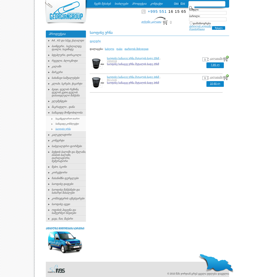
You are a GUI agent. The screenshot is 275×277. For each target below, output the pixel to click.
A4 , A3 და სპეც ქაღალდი (68, 40)
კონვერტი (58, 140)
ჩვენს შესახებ (102, 3)
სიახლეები (121, 3)
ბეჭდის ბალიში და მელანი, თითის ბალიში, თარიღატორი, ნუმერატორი (69, 156)
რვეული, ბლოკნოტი (65, 60)
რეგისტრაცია (197, 29)
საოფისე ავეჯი (61, 204)
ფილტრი (95, 41)
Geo (176, 3)
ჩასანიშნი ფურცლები (65, 178)
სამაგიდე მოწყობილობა (67, 112)
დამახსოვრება (202, 23)
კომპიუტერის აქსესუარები (68, 198)
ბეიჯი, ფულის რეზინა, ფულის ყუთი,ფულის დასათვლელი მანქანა (66, 92)
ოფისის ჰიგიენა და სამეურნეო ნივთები (64, 211)
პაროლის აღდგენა (200, 26)
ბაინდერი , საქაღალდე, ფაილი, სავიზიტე (67, 48)
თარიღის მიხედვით (136, 49)
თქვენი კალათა (151, 21)
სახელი (109, 49)
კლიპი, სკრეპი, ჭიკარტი (67, 83)
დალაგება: (97, 49)
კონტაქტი (156, 3)
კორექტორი (59, 172)
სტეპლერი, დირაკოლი (66, 54)
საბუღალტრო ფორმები (67, 146)
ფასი (119, 49)
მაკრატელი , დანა (63, 106)
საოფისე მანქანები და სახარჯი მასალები (66, 191)
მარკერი (57, 72)
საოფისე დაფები (62, 183)
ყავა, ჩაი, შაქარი (62, 218)
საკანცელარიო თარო (67, 118)
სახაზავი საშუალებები (65, 77)
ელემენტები (59, 101)
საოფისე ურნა (63, 129)
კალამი (56, 66)
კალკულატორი (61, 134)
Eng (183, 3)
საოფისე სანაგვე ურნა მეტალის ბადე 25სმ (133, 58)
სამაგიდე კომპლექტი (67, 123)
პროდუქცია (139, 3)
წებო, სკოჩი (59, 166)
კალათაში (216, 58)
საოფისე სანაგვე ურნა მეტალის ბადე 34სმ (133, 77)
